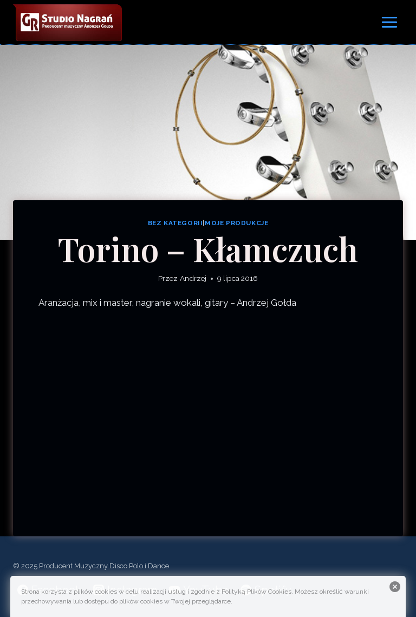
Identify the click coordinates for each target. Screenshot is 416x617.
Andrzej (193, 278)
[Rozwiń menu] (389, 22)
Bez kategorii (175, 223)
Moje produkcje (236, 223)
